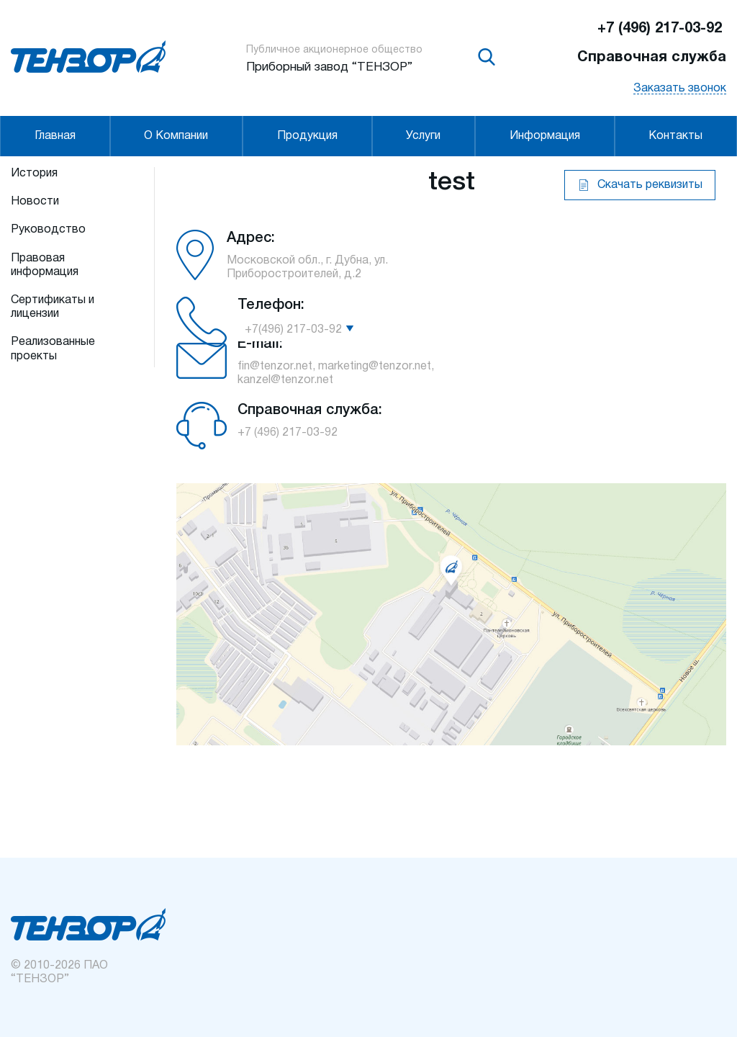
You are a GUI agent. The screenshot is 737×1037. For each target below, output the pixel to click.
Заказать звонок (679, 89)
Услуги (423, 136)
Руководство (48, 230)
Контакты (675, 136)
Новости (35, 202)
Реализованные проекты (53, 349)
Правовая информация (44, 265)
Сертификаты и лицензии (52, 307)
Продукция (307, 136)
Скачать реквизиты (649, 185)
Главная (55, 136)
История (34, 174)
